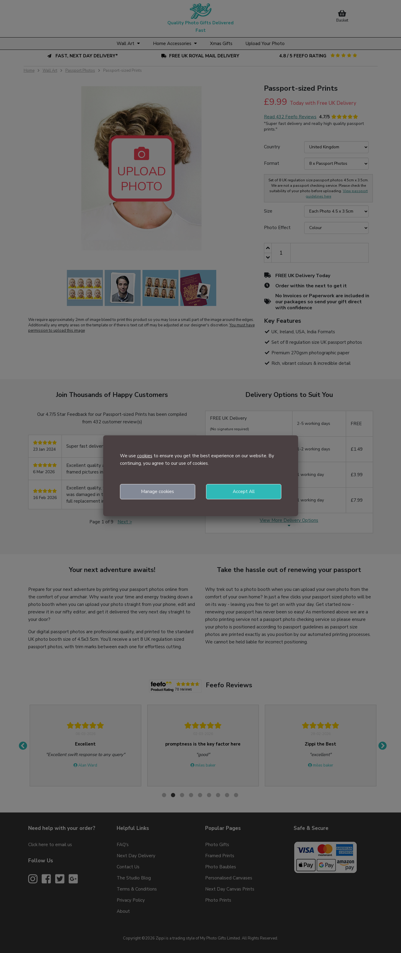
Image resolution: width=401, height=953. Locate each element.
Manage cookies (157, 492)
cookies (144, 456)
